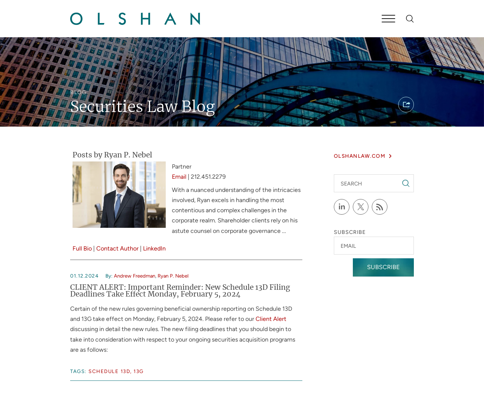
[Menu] (388, 19)
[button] (406, 104)
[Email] (374, 246)
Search (351, 183)
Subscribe (383, 266)
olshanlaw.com (360, 156)
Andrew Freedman (134, 276)
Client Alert (271, 318)
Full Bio (82, 248)
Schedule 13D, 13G (116, 371)
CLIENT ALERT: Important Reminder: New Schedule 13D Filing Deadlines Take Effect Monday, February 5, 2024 (180, 291)
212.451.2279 (208, 176)
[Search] (410, 19)
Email (179, 176)
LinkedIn (154, 248)
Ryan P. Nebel (173, 276)
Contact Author (117, 248)
